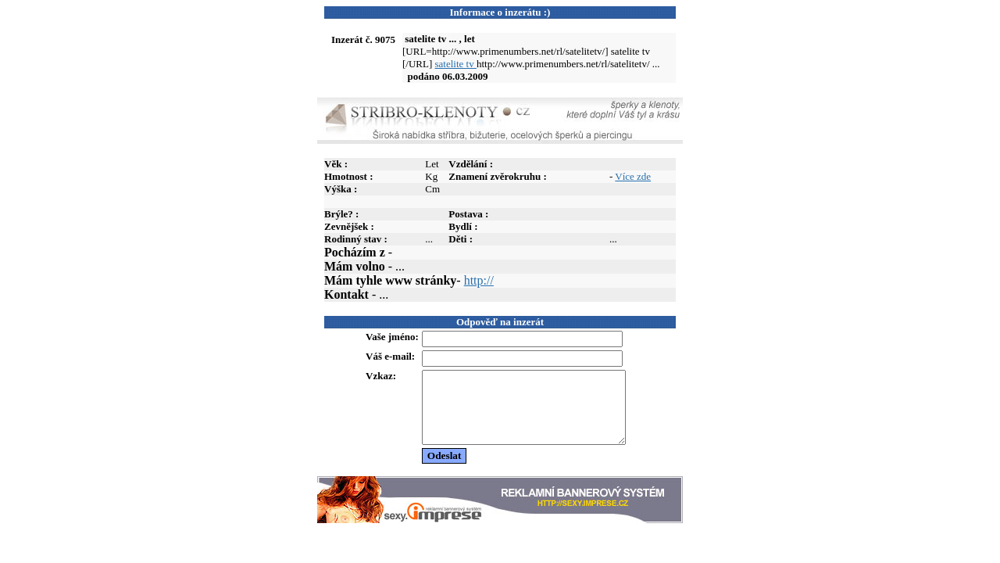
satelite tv (456, 64)
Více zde (633, 176)
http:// (479, 280)
